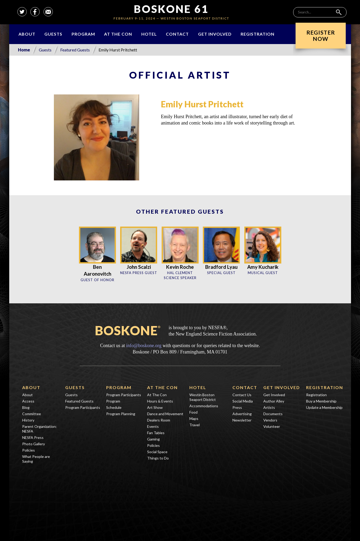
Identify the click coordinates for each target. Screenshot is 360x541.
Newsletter (241, 420)
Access (28, 401)
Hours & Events (160, 401)
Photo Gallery (33, 444)
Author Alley (273, 401)
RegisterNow (320, 35)
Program (83, 33)
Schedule (113, 407)
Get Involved (215, 33)
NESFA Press (33, 437)
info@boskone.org (143, 345)
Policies (28, 450)
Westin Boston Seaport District (202, 397)
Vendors (270, 420)
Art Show (155, 407)
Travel (194, 425)
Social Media (242, 401)
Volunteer (271, 426)
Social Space (157, 451)
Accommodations (203, 406)
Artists (269, 407)
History (28, 420)
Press (237, 407)
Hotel (149, 33)
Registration (257, 33)
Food (193, 412)
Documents (273, 413)
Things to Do (158, 458)
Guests (53, 33)
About (26, 33)
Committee (31, 413)
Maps (193, 418)
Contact (177, 33)
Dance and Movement (165, 413)
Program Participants (82, 407)
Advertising (242, 413)
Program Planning (120, 413)
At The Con (118, 33)
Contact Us (241, 394)
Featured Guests (75, 49)
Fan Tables (156, 432)
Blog (26, 407)
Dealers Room (158, 420)
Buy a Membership (321, 401)
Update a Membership (324, 407)
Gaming (153, 439)
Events (153, 426)
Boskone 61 (171, 9)
